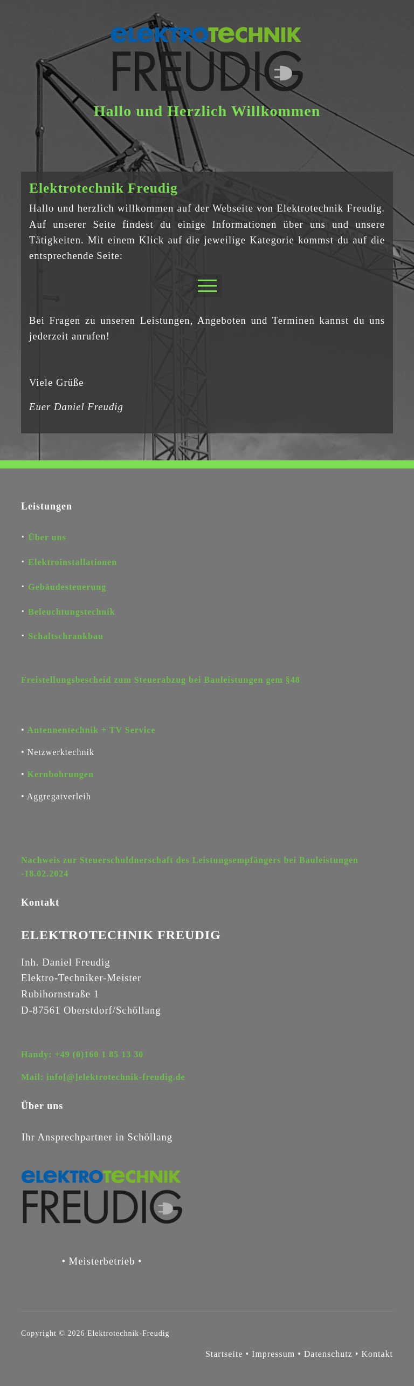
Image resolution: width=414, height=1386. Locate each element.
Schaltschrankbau (66, 636)
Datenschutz (329, 1353)
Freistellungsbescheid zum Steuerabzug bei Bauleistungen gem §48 (160, 679)
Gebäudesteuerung (67, 587)
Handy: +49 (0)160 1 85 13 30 (82, 1054)
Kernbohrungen (60, 774)
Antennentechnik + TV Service (91, 730)
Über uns (47, 537)
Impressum (273, 1353)
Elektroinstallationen (72, 562)
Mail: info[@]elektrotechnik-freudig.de (103, 1077)
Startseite (224, 1353)
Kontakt (377, 1353)
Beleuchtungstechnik (71, 611)
